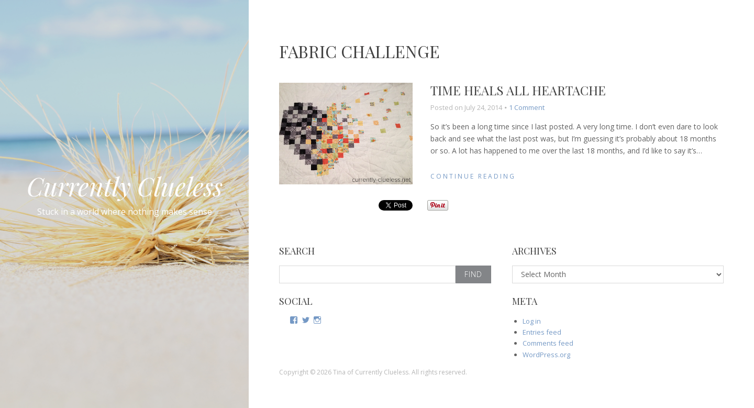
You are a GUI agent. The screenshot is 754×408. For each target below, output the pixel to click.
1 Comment (527, 107)
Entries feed (542, 332)
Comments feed (548, 343)
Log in (532, 321)
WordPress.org (546, 354)
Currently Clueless (125, 186)
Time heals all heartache (518, 90)
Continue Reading (473, 176)
